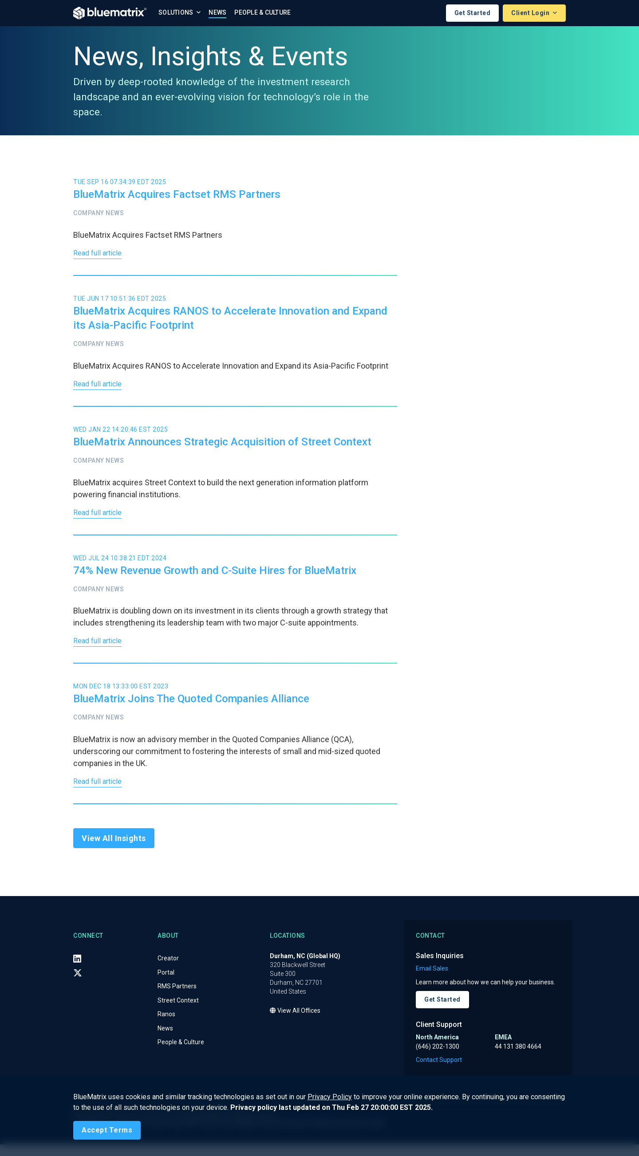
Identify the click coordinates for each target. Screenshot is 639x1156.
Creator (168, 969)
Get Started (472, 12)
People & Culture (262, 12)
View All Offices (295, 1021)
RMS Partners (177, 997)
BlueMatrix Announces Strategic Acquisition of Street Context (222, 446)
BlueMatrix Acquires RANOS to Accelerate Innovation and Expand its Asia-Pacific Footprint (230, 320)
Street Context (178, 1011)
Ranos (166, 1025)
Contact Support (439, 1071)
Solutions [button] (176, 12)
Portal (166, 983)
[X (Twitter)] (77, 984)
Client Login (531, 12)
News (217, 12)
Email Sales (432, 979)
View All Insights (114, 849)
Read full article (100, 255)
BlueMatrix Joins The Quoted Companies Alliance (191, 708)
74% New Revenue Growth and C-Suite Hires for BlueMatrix (214, 577)
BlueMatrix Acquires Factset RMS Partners (176, 195)
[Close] (107, 1130)
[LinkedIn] (77, 970)
